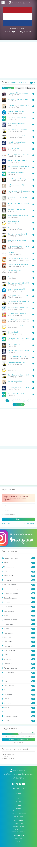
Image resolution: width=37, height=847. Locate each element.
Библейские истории (18, 558)
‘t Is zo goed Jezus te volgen (17, 117)
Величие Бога (18, 580)
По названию (8, 88)
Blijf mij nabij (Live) (13, 222)
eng (18, 788)
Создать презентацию (18, 832)
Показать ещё (18, 404)
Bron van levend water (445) (17, 234)
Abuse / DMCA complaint (18, 814)
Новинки (20, 88)
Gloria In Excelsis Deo (15, 381)
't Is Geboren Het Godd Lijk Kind (18, 105)
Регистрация (6, 523)
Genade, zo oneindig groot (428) (19, 375)
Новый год (18, 659)
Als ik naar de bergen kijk (16, 185)
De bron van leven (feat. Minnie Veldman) (21, 264)
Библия (18, 563)
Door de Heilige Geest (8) (16, 289)
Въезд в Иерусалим (18, 598)
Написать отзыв (18, 816)
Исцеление (18, 629)
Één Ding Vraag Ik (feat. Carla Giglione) (20, 307)
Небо (18, 655)
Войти (18, 519)
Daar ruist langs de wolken (17, 240)
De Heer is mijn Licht (14, 271)
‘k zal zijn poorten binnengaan (18, 111)
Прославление (18, 673)
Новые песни (18, 796)
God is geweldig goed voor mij (18, 393)
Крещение (18, 637)
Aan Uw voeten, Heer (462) (16, 136)
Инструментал (18, 624)
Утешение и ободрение (18, 712)
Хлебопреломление (18, 716)
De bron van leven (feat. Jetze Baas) (20, 258)
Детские (18, 602)
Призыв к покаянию (18, 668)
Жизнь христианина (18, 620)
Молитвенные (18, 646)
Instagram (18, 838)
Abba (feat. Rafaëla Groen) (17, 142)
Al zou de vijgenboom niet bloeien (19, 154)
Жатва (18, 615)
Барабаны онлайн (18, 826)
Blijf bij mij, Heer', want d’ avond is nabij (20, 215)
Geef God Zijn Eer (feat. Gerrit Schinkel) (20, 356)
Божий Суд (18, 572)
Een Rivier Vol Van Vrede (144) (17, 313)
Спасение (18, 703)
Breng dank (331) (13, 228)
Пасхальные (18, 664)
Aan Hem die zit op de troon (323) (19, 130)
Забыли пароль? (29, 523)
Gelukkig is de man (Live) (16, 369)
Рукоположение (18, 690)
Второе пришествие (18, 593)
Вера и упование (18, 585)
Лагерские (18, 642)
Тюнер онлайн (18, 823)
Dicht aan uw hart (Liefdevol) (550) (19, 283)
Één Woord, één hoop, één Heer (18, 320)
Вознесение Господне (18, 589)
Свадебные (18, 695)
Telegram (19, 841)
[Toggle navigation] (34, 2)
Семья (18, 699)
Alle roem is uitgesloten (15, 172)
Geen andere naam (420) (16, 363)
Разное (18, 681)
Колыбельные (18, 633)
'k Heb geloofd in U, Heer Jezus (18, 93)
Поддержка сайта (18, 811)
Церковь (18, 721)
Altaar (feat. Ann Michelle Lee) (18, 197)
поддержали (18, 743)
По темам (19, 801)
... (18, 400)
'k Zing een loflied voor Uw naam (18, 99)
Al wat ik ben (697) (13, 148)
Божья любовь (18, 576)
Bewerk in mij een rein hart (16, 209)
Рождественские (18, 686)
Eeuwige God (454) (14, 332)
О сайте (18, 808)
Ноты (18, 798)
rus (14, 788)
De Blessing (12, 252)
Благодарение (18, 567)
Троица (18, 708)
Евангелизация (18, 611)
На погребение (18, 651)
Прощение (18, 677)
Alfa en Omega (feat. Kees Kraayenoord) (21, 160)
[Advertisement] (18, 60)
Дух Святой (18, 607)
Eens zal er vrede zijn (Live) (16, 326)
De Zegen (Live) (13, 277)
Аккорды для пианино (18, 829)
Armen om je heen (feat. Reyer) (18, 203)
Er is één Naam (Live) (14, 344)
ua (23, 788)
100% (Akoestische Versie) (16, 123)
